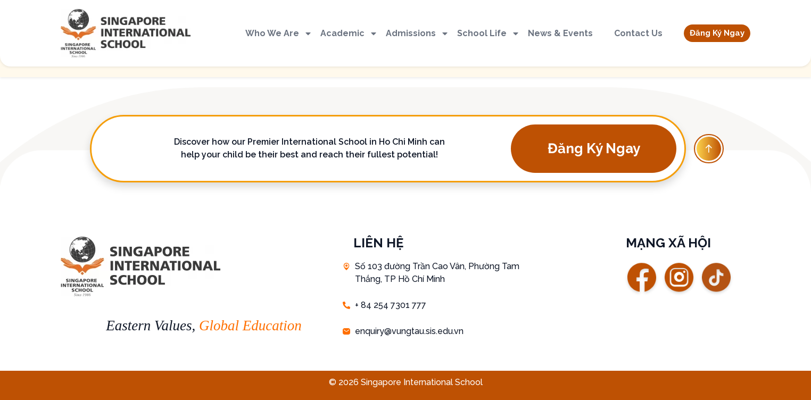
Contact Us (638, 33)
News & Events (560, 33)
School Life (488, 33)
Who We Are (278, 33)
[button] (717, 33)
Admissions (417, 33)
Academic (349, 33)
